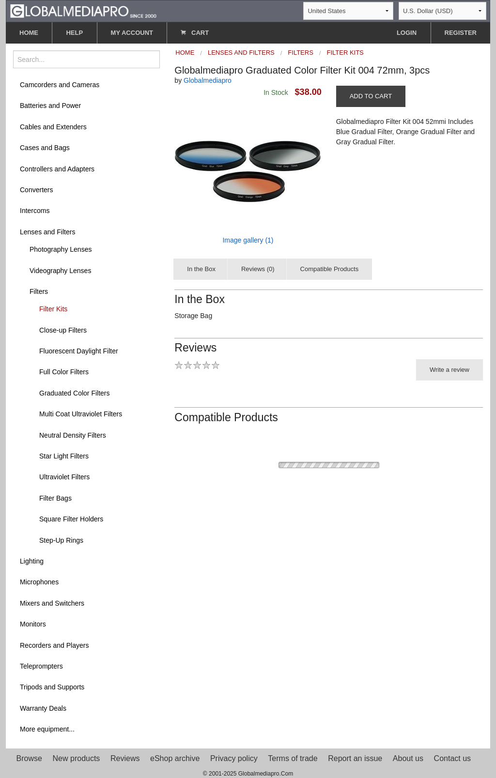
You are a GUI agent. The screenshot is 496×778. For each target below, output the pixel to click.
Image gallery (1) (247, 240)
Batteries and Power (50, 105)
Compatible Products (329, 269)
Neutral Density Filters (72, 435)
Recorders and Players (54, 645)
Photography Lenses (61, 249)
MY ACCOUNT (132, 32)
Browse (29, 758)
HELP (74, 32)
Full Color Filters (64, 372)
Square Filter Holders (71, 519)
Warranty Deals (43, 708)
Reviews (125, 758)
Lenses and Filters (47, 232)
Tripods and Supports (52, 687)
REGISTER (461, 32)
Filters (39, 291)
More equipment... (47, 729)
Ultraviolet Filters (64, 477)
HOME (28, 32)
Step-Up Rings (61, 540)
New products (76, 758)
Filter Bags (55, 498)
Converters (36, 190)
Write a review (449, 369)
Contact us (452, 758)
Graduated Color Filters (74, 393)
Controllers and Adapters (57, 169)
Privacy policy (234, 758)
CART (195, 32)
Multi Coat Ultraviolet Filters (80, 414)
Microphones (39, 582)
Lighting (32, 561)
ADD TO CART (371, 96)
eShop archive (175, 758)
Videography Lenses (60, 271)
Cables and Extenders (53, 127)
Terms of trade (292, 758)
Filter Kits (53, 309)
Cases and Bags (45, 148)
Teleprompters (41, 666)
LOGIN (407, 32)
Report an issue (355, 758)
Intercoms (34, 210)
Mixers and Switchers (52, 603)
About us (408, 758)
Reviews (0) (258, 269)
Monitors (33, 624)
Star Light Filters (64, 456)
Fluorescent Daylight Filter (78, 351)
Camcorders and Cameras (59, 85)
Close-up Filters (63, 330)
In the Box (201, 269)
